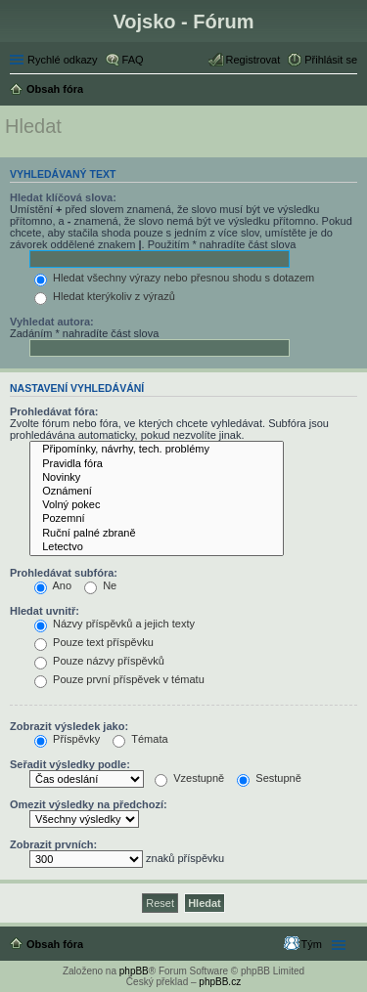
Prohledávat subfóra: (63, 573)
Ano (52, 585)
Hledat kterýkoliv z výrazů (104, 296)
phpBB (134, 971)
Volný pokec (156, 505)
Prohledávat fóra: (54, 411)
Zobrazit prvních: (53, 844)
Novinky (156, 478)
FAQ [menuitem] (133, 59)
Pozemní (156, 519)
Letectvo (156, 547)
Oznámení (156, 491)
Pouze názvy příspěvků (99, 661)
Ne (100, 585)
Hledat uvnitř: (44, 611)
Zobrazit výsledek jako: (69, 726)
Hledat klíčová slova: (63, 197)
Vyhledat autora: (52, 321)
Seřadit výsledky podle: (70, 764)
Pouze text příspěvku (94, 642)
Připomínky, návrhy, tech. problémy (156, 449)
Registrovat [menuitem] (253, 59)
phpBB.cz (220, 981)
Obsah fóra (54, 944)
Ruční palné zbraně (156, 533)
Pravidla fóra (156, 464)
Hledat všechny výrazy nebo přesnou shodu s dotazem (174, 277)
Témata (140, 739)
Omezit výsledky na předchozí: (88, 804)
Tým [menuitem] (311, 944)
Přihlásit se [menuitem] (330, 59)
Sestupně (269, 778)
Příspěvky (67, 739)
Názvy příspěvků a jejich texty (114, 623)
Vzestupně (189, 778)
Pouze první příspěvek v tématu (119, 679)
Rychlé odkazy (62, 59)
